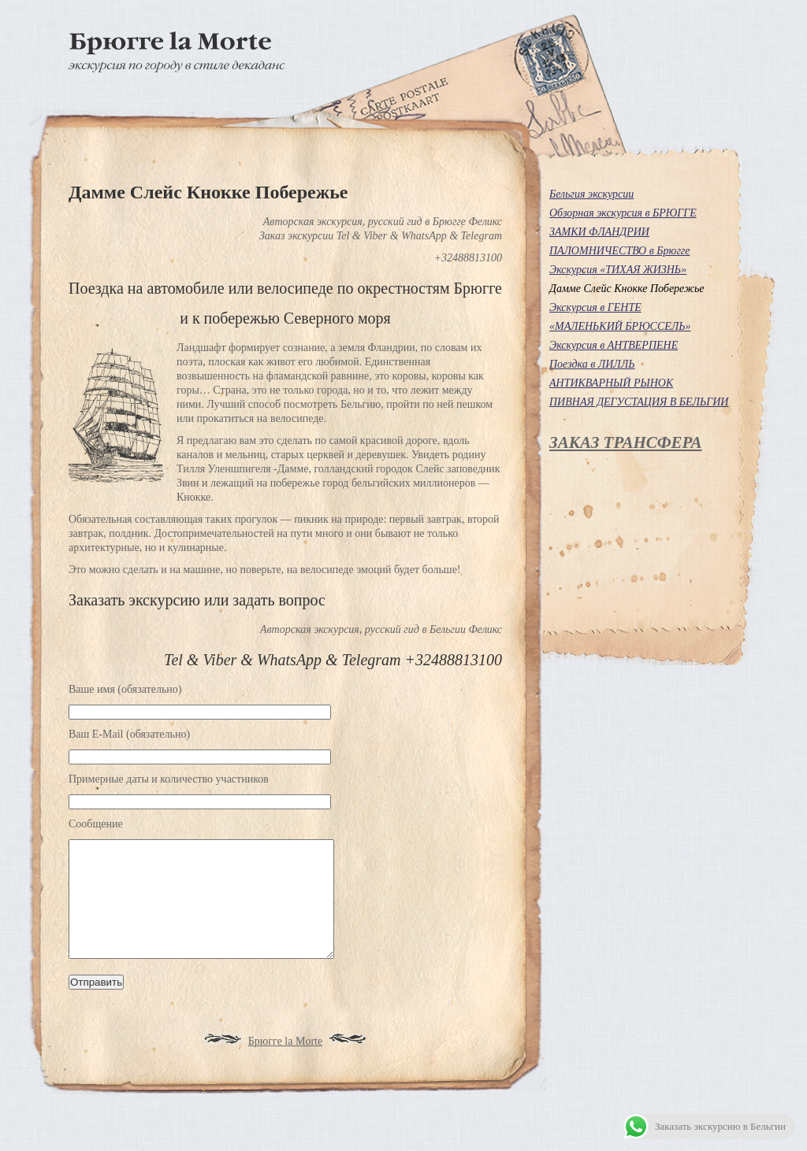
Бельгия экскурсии (591, 194)
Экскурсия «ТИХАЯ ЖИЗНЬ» (617, 270)
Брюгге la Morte (285, 1065)
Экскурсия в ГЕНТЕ (595, 307)
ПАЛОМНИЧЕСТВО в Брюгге (619, 251)
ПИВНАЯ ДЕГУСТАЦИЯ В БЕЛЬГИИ (638, 402)
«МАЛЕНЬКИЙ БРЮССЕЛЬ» (620, 326)
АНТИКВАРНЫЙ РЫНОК (611, 383)
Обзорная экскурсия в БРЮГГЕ (623, 213)
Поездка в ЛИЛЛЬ (592, 364)
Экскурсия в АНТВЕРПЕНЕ (613, 345)
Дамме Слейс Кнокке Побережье (627, 288)
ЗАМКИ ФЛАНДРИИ (599, 232)
